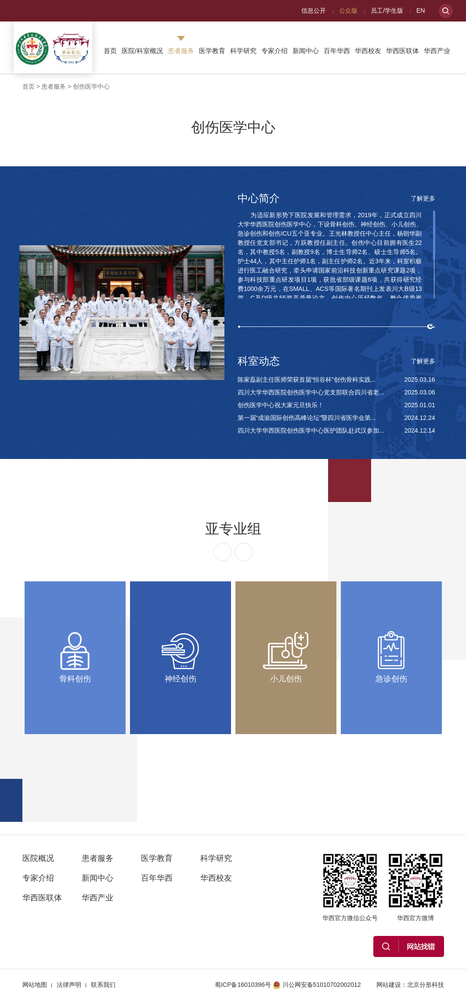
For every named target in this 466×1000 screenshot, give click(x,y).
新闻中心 (306, 50)
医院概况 (38, 858)
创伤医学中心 (91, 86)
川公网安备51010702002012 (317, 984)
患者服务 (181, 50)
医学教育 (212, 50)
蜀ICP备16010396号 (243, 984)
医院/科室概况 (142, 50)
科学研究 (243, 50)
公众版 (348, 10)
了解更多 (423, 198)
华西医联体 (402, 50)
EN (420, 10)
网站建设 (388, 984)
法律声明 (69, 984)
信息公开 (313, 10)
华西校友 (368, 50)
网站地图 (34, 984)
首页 (110, 50)
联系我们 (103, 984)
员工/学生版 (387, 10)
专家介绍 (274, 50)
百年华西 (337, 50)
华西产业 (437, 50)
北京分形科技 (425, 984)
